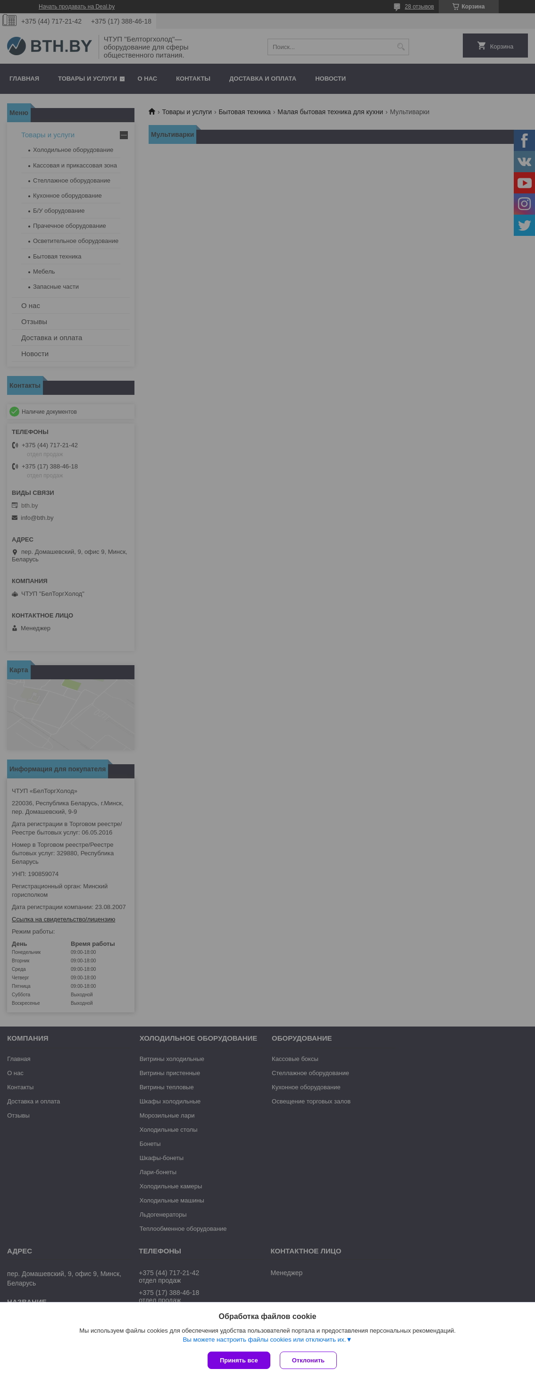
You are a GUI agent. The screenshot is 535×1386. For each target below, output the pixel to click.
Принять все (239, 1360)
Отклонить (308, 1360)
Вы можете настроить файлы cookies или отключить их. (264, 1339)
